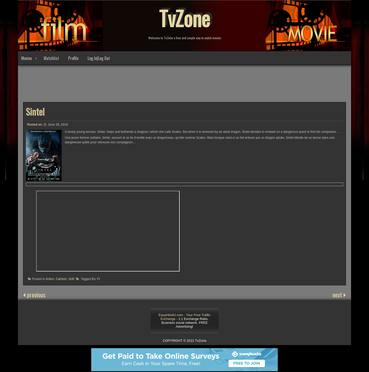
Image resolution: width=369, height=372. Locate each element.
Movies (26, 58)
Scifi (71, 279)
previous (34, 294)
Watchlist (51, 58)
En (94, 279)
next (339, 294)
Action (50, 279)
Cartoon (61, 279)
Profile (73, 58)
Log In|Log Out (99, 58)
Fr (98, 279)
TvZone (184, 18)
